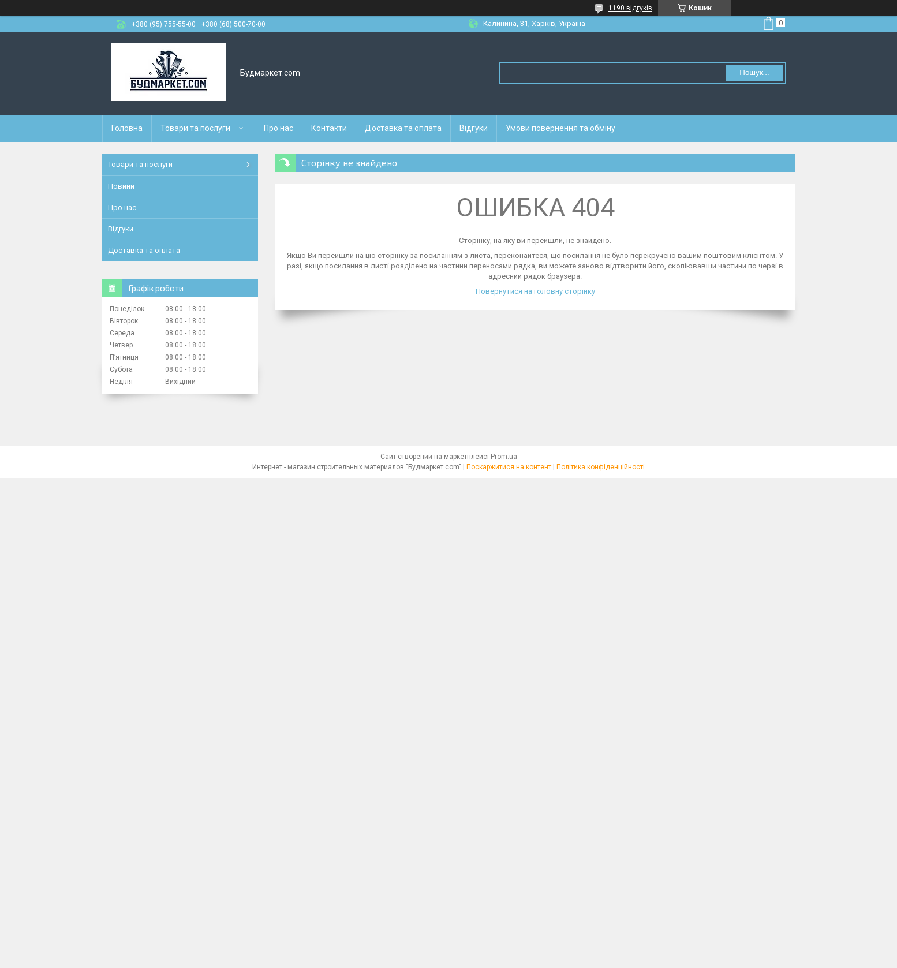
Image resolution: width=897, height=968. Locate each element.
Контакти (329, 128)
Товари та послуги (195, 128)
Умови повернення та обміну (560, 128)
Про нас (278, 128)
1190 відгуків (630, 8)
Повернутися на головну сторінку (535, 291)
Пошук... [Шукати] (754, 72)
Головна (127, 128)
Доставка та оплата (403, 128)
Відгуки (473, 128)
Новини (121, 186)
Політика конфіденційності (600, 467)
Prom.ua (504, 457)
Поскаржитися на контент (508, 467)
